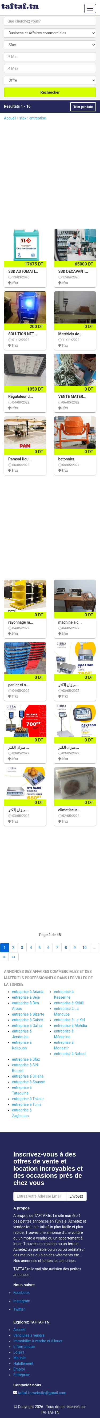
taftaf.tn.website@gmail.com (42, 1393)
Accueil (19, 1330)
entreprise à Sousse (28, 1082)
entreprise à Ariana (27, 992)
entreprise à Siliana (27, 1076)
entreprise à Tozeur (28, 1099)
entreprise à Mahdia (70, 1025)
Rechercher (49, 92)
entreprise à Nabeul (70, 1054)
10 (84, 948)
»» (13, 957)
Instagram (21, 1301)
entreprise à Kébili (69, 1003)
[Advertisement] (50, 174)
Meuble (19, 1358)
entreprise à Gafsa (27, 1025)
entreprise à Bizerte (28, 1014)
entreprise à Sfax (26, 1059)
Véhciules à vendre (29, 1335)
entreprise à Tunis (27, 1104)
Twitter (19, 1309)
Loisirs (19, 1352)
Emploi (19, 1369)
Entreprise (21, 1375)
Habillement (23, 1363)
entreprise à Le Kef (69, 1020)
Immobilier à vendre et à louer (37, 1341)
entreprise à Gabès (27, 1020)
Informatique (24, 1346)
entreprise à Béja (26, 997)
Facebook (21, 1292)
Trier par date (83, 107)
